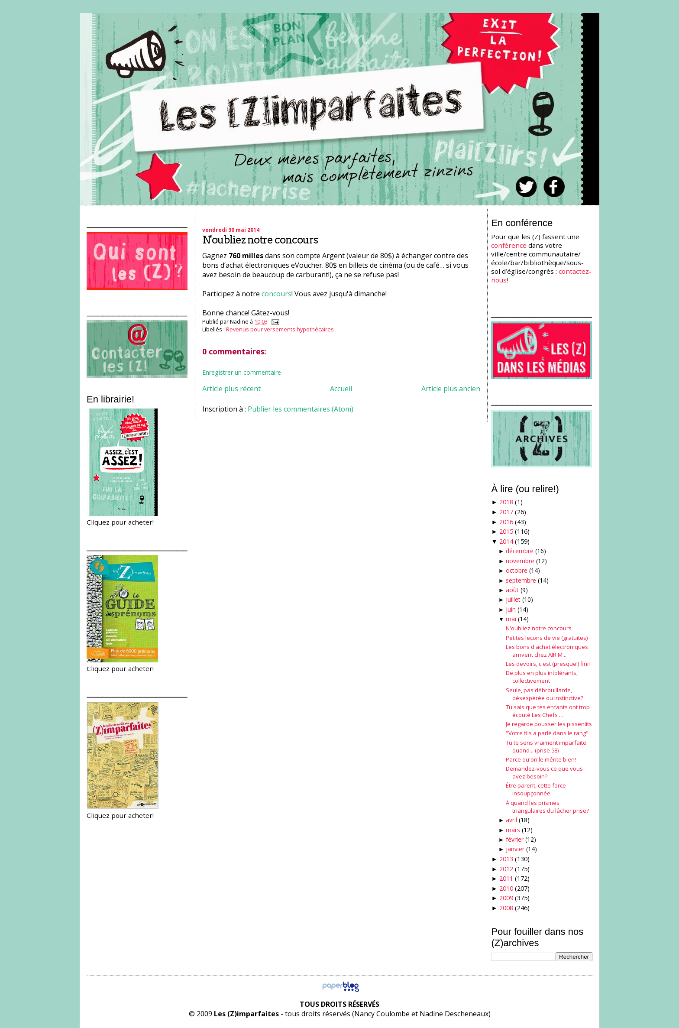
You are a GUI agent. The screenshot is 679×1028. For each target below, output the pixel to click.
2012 (506, 869)
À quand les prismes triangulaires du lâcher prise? (547, 806)
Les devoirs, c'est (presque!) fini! (548, 664)
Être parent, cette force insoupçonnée (536, 789)
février (515, 839)
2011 (506, 878)
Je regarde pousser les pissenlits (549, 724)
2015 (506, 531)
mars (513, 830)
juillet (513, 599)
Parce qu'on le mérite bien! (541, 759)
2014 (506, 541)
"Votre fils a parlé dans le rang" (547, 733)
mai (511, 619)
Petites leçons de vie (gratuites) (547, 638)
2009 (506, 898)
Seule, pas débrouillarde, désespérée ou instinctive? (544, 694)
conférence (509, 245)
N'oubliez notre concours (260, 239)
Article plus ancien (450, 388)
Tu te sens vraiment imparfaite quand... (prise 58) (546, 746)
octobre (516, 570)
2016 (506, 522)
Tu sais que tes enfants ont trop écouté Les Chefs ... (548, 711)
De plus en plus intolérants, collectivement (542, 676)
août (512, 590)
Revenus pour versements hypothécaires (280, 329)
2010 (506, 888)
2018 (506, 502)
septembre (521, 580)
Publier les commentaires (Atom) (300, 409)
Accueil (341, 388)
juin (511, 609)
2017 (506, 512)
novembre (520, 561)
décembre (520, 551)
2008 (506, 908)
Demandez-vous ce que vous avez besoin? (544, 772)
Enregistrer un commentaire (241, 372)
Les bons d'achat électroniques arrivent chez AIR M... (547, 650)
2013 (506, 859)
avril (511, 820)
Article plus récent (231, 388)
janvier (515, 849)
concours (276, 293)
